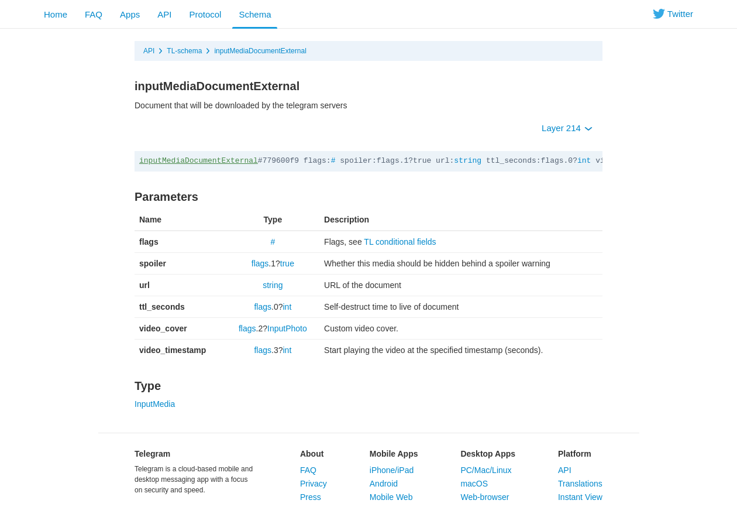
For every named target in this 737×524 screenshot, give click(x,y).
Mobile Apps (394, 453)
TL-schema (184, 51)
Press (310, 497)
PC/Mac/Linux (485, 470)
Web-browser (484, 497)
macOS (474, 483)
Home (55, 14)
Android (384, 483)
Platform (574, 453)
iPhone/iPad (392, 470)
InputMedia (155, 404)
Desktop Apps (487, 453)
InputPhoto (287, 328)
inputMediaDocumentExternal (260, 51)
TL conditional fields (400, 241)
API (164, 14)
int (584, 160)
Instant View (580, 497)
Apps (130, 14)
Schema (255, 14)
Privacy (313, 483)
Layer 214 (567, 128)
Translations (580, 483)
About (311, 453)
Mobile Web (391, 497)
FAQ (93, 14)
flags (260, 263)
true (287, 263)
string (467, 160)
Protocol (205, 14)
